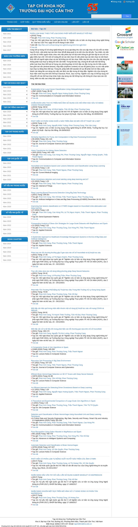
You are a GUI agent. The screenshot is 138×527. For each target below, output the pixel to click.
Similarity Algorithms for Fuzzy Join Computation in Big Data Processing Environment (63, 137)
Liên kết (75, 22)
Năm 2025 (7, 61)
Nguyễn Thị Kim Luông (60, 333)
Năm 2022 (7, 73)
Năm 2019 (7, 42)
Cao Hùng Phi (57, 155)
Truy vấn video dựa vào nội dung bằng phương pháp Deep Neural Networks (60, 271)
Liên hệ (85, 22)
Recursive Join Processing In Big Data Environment (51, 361)
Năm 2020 (7, 38)
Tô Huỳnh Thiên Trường (61, 315)
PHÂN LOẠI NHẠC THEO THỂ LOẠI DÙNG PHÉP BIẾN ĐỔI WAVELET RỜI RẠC (61, 33)
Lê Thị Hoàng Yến (75, 463)
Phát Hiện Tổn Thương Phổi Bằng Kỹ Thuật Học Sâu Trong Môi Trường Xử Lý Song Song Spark (68, 290)
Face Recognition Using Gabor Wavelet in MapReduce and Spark (56, 432)
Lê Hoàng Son (73, 498)
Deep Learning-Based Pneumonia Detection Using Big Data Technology (58, 193)
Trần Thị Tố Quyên (91, 405)
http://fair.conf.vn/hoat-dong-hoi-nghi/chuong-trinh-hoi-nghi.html (62, 45)
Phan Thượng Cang (58, 38)
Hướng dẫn (130, 2)
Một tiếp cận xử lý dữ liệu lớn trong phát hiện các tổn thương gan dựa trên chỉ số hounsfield (66, 329)
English (130, 38)
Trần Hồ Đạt (68, 109)
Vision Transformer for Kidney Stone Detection (49, 150)
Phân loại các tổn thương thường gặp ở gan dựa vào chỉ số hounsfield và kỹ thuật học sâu (66, 253)
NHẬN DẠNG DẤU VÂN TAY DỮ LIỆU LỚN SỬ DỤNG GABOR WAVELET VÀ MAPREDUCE (66, 475)
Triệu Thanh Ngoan (59, 170)
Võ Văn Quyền (57, 449)
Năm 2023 (7, 69)
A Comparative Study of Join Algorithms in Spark (49, 347)
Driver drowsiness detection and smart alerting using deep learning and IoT (59, 179)
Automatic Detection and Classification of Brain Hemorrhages (54, 445)
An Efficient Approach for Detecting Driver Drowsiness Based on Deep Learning (61, 387)
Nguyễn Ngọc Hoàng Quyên (62, 93)
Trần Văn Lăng (90, 125)
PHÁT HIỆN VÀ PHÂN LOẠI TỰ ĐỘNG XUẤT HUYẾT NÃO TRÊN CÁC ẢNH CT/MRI (63, 459)
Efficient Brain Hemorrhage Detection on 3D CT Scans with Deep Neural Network (62, 374)
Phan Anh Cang (44, 38)
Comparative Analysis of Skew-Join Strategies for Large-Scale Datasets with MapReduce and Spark (69, 223)
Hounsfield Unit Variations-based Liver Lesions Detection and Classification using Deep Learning (68, 166)
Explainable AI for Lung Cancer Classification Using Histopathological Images (60, 89)
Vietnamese (121, 38)
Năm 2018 (7, 46)
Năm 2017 (7, 50)
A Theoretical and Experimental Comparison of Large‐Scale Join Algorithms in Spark (63, 401)
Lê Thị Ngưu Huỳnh (72, 212)
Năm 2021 (7, 34)
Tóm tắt (34, 47)
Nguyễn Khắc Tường (60, 125)
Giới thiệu (24, 22)
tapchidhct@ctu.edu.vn (83, 524)
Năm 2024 (7, 65)
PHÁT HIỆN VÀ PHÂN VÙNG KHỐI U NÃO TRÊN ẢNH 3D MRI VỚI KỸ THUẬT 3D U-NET (65, 121)
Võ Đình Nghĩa (57, 109)
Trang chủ (12, 22)
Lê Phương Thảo (58, 276)
